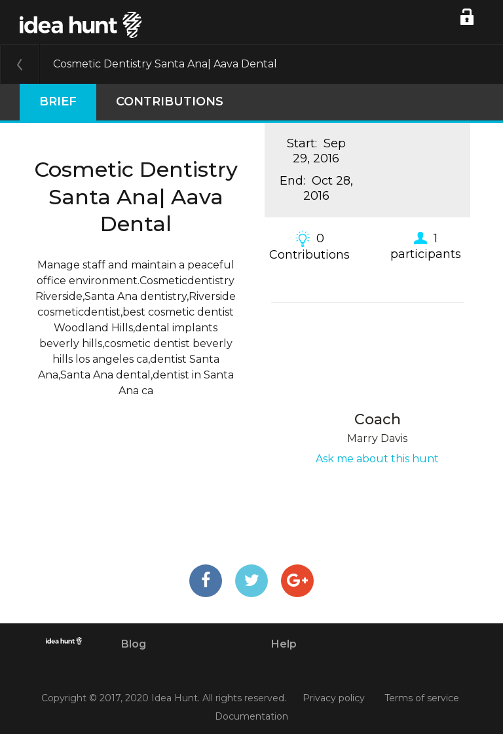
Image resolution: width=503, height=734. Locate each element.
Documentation (251, 716)
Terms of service (421, 698)
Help (284, 644)
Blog (133, 644)
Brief (58, 101)
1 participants (425, 245)
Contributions (169, 101)
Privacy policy (334, 698)
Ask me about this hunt (377, 458)
